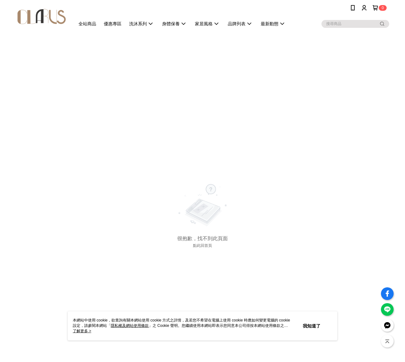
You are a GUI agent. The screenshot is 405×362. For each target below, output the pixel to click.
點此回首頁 (202, 245)
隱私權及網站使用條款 (130, 325)
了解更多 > (82, 331)
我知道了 (312, 325)
